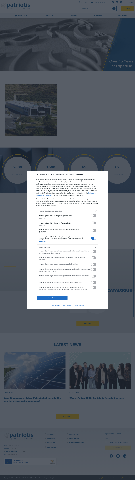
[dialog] (67, 240)
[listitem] (67, 211)
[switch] (93, 215)
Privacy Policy (79, 305)
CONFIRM (52, 298)
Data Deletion (55, 305)
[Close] (104, 175)
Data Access (67, 305)
